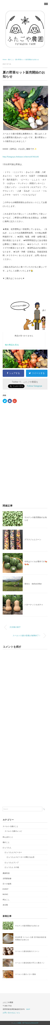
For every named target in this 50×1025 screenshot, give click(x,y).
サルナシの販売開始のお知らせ (27, 926)
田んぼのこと (8, 837)
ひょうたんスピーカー (13, 852)
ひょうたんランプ (12, 863)
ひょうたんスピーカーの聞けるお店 (20, 857)
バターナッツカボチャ (33, 605)
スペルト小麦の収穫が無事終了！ (27, 635)
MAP (28, 1009)
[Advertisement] (23, 438)
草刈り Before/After (33, 584)
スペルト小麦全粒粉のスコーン (27, 951)
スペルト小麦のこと (10, 826)
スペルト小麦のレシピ (13, 831)
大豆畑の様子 (15, 627)
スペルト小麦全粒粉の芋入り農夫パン (30, 963)
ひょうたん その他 (12, 867)
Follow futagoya (34, 386)
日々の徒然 (7, 884)
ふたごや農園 (17, 1023)
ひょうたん (7, 848)
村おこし (6, 900)
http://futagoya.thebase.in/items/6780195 (21, 157)
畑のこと (6, 842)
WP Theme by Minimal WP (30, 1023)
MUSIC (5, 894)
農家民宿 (6, 873)
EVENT (5, 889)
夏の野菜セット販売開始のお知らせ (27, 59)
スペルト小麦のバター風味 (25, 974)
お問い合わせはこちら (11, 1013)
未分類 (5, 905)
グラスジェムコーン (32, 539)
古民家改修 (7, 878)
